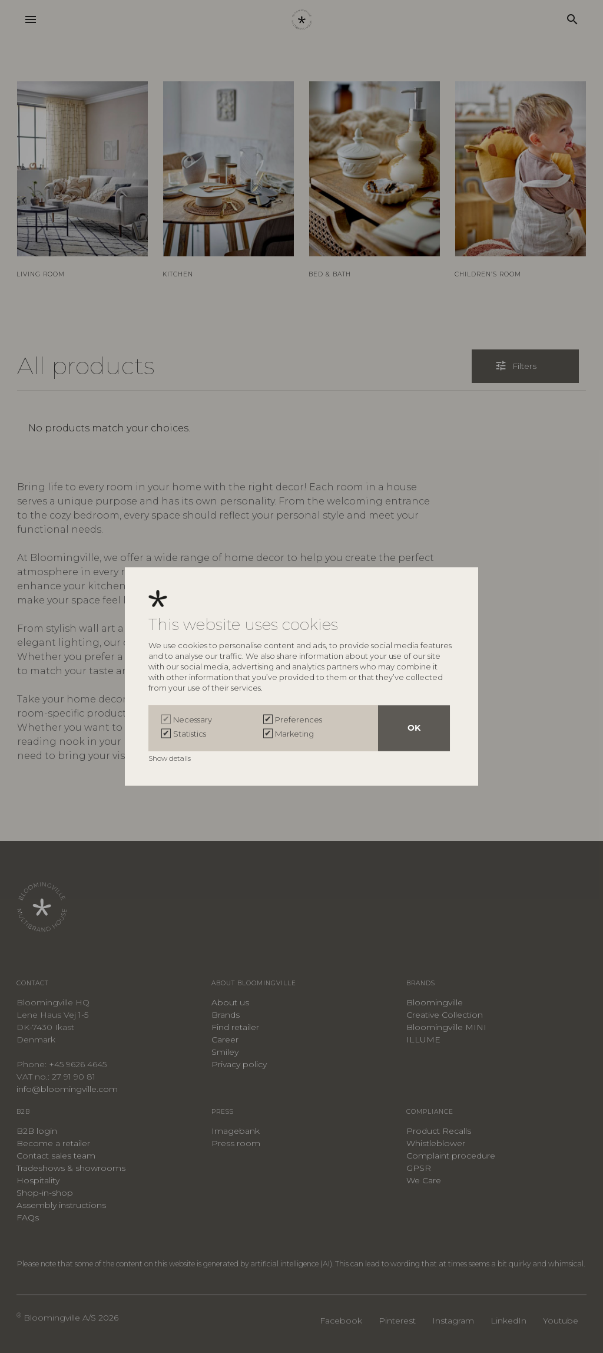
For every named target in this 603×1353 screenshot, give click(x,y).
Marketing (294, 734)
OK (413, 728)
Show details (170, 758)
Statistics (189, 734)
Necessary (192, 720)
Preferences (298, 720)
